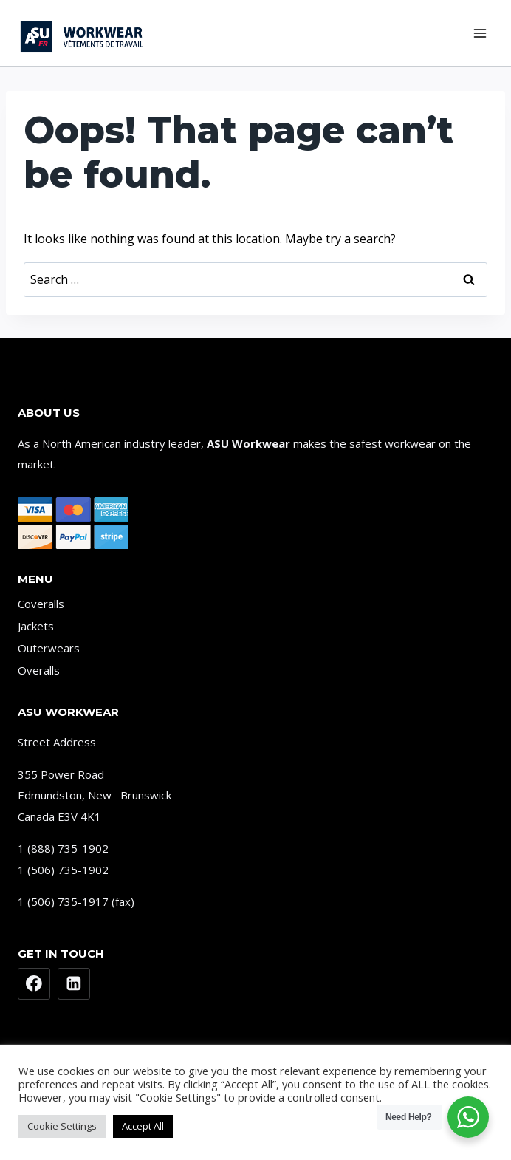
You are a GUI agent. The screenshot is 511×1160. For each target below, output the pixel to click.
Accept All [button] (143, 1126)
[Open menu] (479, 32)
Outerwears (49, 648)
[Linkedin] (74, 984)
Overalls (39, 670)
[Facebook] (34, 984)
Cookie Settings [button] (62, 1126)
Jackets (36, 625)
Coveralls (41, 603)
